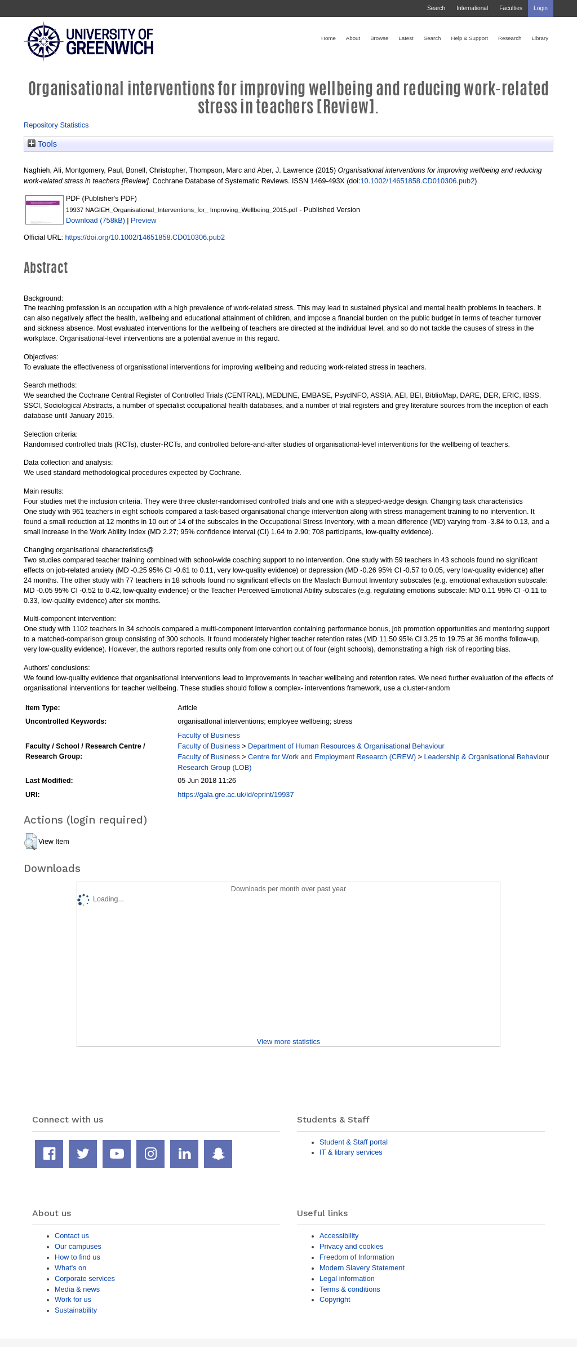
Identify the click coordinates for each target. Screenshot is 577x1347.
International (472, 8)
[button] (30, 841)
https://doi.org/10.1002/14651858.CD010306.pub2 (145, 237)
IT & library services (351, 1152)
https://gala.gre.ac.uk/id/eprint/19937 (235, 794)
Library (539, 38)
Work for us (73, 1299)
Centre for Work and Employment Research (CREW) (332, 756)
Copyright (334, 1299)
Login (541, 8)
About (353, 38)
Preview (143, 220)
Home (328, 38)
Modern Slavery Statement (362, 1268)
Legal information (347, 1278)
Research (509, 38)
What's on (70, 1268)
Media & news (77, 1289)
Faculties (510, 8)
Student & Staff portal (353, 1142)
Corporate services (85, 1278)
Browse (379, 38)
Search (436, 8)
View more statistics (288, 1041)
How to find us (77, 1257)
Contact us (72, 1235)
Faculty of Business (208, 735)
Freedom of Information (356, 1257)
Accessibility (338, 1235)
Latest (405, 38)
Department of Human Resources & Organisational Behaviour (346, 746)
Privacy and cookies (351, 1246)
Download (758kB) (95, 220)
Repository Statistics (56, 125)
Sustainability (76, 1310)
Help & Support (469, 38)
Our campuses (78, 1246)
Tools (42, 143)
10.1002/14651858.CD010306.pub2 (418, 181)
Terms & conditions (349, 1289)
